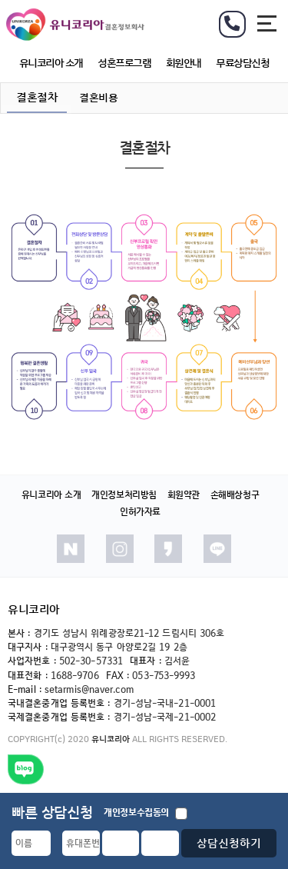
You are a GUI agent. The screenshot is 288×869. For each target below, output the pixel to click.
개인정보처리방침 (124, 495)
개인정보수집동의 (145, 813)
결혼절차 (37, 97)
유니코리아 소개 (51, 63)
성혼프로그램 (124, 63)
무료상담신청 (242, 63)
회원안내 (183, 63)
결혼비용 (98, 98)
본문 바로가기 (0, 0)
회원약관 (183, 495)
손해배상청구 (235, 495)
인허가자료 (140, 512)
